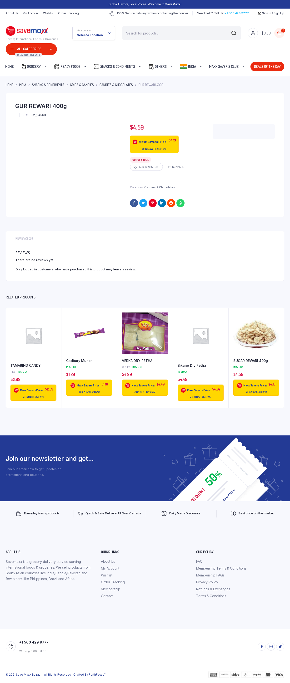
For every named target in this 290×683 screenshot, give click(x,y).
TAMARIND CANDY (25, 365)
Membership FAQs (210, 575)
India (188, 66)
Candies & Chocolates (116, 85)
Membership (110, 589)
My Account (31, 13)
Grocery (31, 66)
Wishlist (48, 13)
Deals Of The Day (267, 66)
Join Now (147, 148)
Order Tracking (68, 13)
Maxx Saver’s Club (224, 66)
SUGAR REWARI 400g (250, 361)
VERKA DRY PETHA (137, 361)
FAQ (199, 561)
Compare (178, 167)
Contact (107, 596)
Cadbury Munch (79, 361)
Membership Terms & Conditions (221, 568)
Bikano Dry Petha (192, 365)
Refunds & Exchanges (213, 589)
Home (9, 66)
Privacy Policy (207, 582)
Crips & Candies (82, 85)
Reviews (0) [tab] (24, 238)
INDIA (22, 85)
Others (157, 66)
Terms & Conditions (211, 596)
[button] (146, 167)
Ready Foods (67, 66)
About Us (12, 13)
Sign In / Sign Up (271, 13)
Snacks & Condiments (114, 66)
